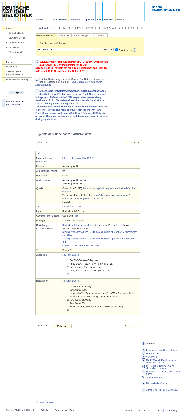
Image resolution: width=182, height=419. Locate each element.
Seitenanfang (171, 410)
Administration (44, 402)
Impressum (89, 19)
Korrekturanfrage (152, 377)
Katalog (9, 28)
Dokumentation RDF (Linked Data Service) (163, 372)
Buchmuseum (99, 35)
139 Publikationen (71, 254)
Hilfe (99, 19)
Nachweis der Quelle (156, 383)
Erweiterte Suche (17, 38)
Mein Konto (109, 19)
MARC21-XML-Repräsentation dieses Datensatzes (161, 361)
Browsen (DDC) (16, 42)
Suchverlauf (14, 47)
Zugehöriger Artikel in (162, 390)
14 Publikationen (70, 281)
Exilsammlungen (80, 35)
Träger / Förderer (59, 19)
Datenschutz (75, 19)
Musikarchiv (63, 35)
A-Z (47, 19)
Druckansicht (152, 353)
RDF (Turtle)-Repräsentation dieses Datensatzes (160, 367)
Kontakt (39, 19)
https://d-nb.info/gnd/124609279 (78, 158)
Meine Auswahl (16, 52)
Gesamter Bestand (45, 35)
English (120, 19)
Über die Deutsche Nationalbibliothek (15, 103)
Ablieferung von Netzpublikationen (14, 73)
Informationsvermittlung (17, 79)
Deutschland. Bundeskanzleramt (78, 225)
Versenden (151, 357)
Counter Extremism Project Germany (80, 245)
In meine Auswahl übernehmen (161, 350)
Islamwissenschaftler (72, 220)
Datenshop (11, 62)
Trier (76, 216)
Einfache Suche (16, 33)
